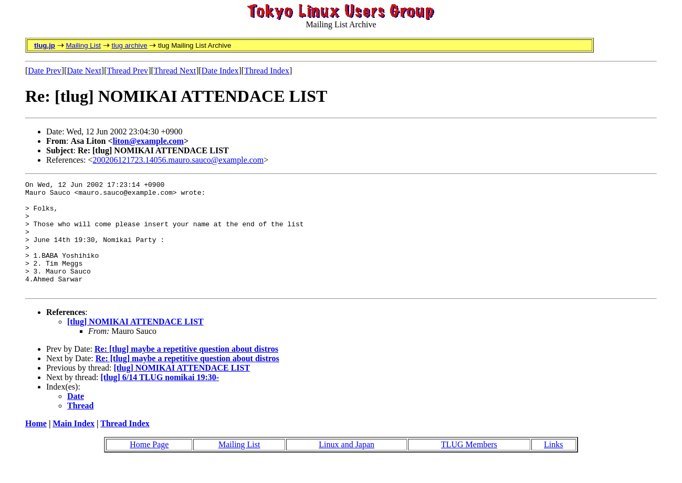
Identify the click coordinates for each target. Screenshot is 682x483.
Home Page (149, 466)
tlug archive (129, 45)
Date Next (84, 70)
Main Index (74, 445)
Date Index (220, 70)
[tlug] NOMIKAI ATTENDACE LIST (135, 343)
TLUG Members (469, 466)
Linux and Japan (346, 466)
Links (553, 466)
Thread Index (266, 70)
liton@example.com (148, 140)
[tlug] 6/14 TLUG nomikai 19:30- (160, 399)
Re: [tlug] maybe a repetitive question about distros (186, 370)
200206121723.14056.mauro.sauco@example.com (178, 159)
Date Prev (44, 70)
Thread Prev (127, 70)
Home (36, 445)
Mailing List (83, 45)
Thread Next (175, 70)
